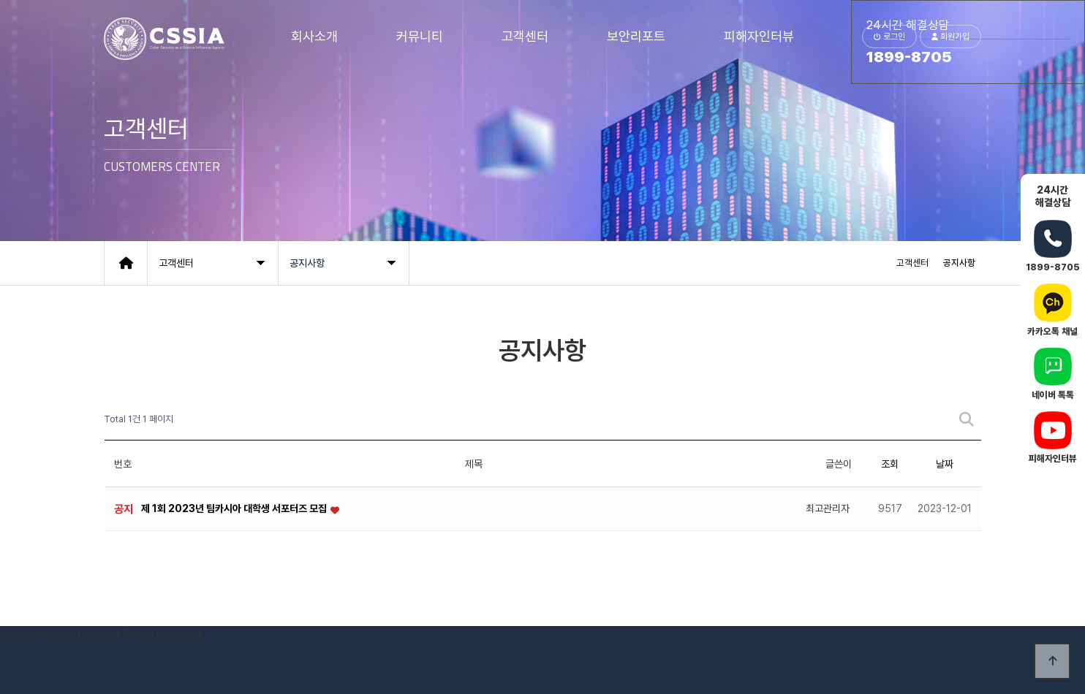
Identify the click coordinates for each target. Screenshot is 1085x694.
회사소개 (314, 36)
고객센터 (525, 36)
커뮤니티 (419, 36)
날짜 (944, 464)
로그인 (889, 36)
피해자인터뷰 (759, 36)
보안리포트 (636, 36)
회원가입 (950, 36)
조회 (890, 464)
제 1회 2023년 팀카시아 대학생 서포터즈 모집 (235, 508)
